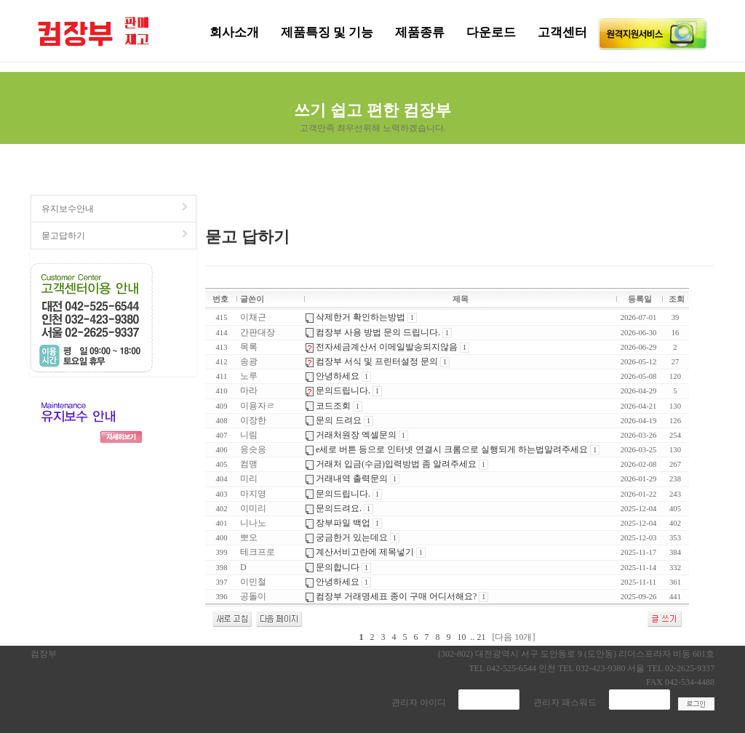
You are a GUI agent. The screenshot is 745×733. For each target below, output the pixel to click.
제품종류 (420, 32)
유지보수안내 (115, 208)
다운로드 (491, 32)
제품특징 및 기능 (327, 32)
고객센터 (562, 32)
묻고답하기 (115, 235)
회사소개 (234, 32)
